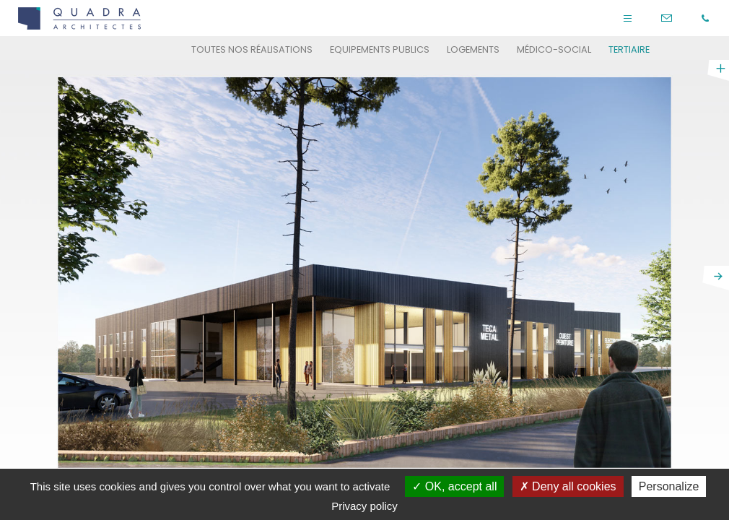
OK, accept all (454, 486)
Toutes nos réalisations (252, 49)
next (715, 278)
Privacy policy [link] (364, 506)
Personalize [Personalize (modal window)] (669, 486)
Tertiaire (629, 49)
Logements (473, 49)
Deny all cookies (568, 486)
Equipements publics (379, 49)
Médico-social (554, 49)
